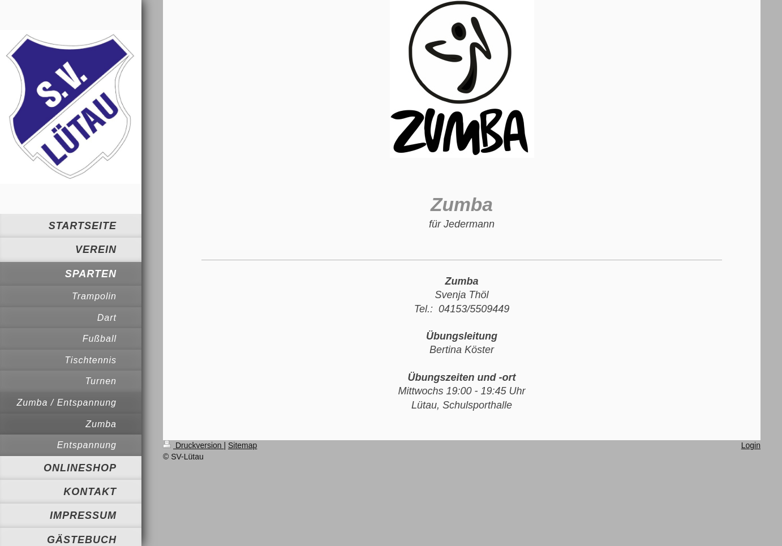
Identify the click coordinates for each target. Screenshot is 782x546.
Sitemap (242, 445)
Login (750, 445)
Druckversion (193, 445)
